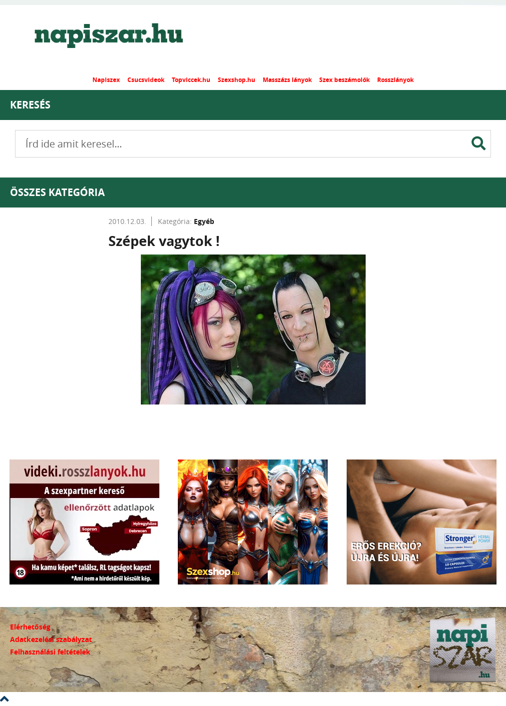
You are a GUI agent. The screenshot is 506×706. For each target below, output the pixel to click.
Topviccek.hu (191, 80)
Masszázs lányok (287, 80)
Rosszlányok (395, 80)
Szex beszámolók (344, 80)
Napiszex (106, 80)
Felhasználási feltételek (50, 651)
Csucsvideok (145, 80)
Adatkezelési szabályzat (51, 639)
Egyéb (204, 221)
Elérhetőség (30, 627)
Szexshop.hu (236, 80)
